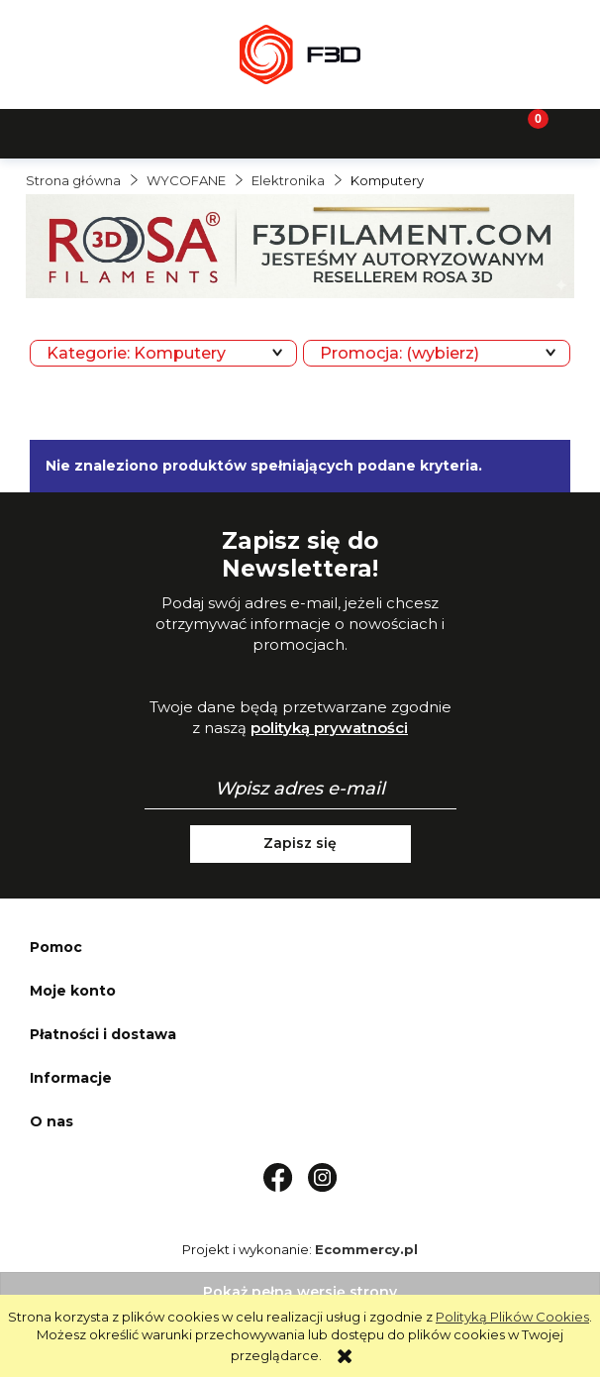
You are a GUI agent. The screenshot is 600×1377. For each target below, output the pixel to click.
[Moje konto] (375, 132)
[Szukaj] (225, 132)
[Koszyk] (525, 132)
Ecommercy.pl (366, 1249)
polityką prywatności (329, 727)
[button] (75, 132)
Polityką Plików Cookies (512, 1316)
